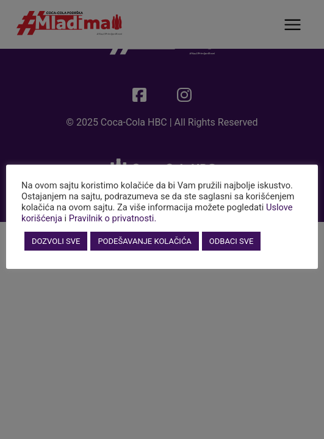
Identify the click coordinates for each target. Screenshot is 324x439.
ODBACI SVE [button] (231, 241)
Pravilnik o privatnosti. (113, 218)
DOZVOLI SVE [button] (56, 241)
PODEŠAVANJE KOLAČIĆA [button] (144, 241)
